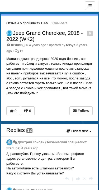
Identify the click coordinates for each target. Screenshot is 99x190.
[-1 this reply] (91, 179)
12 (21, 51)
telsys (70, 45)
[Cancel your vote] (84, 179)
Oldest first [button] (79, 131)
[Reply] (67, 179)
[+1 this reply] (78, 179)
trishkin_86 (19, 45)
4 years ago (30, 148)
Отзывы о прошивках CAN (27, 23)
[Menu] (90, 5)
